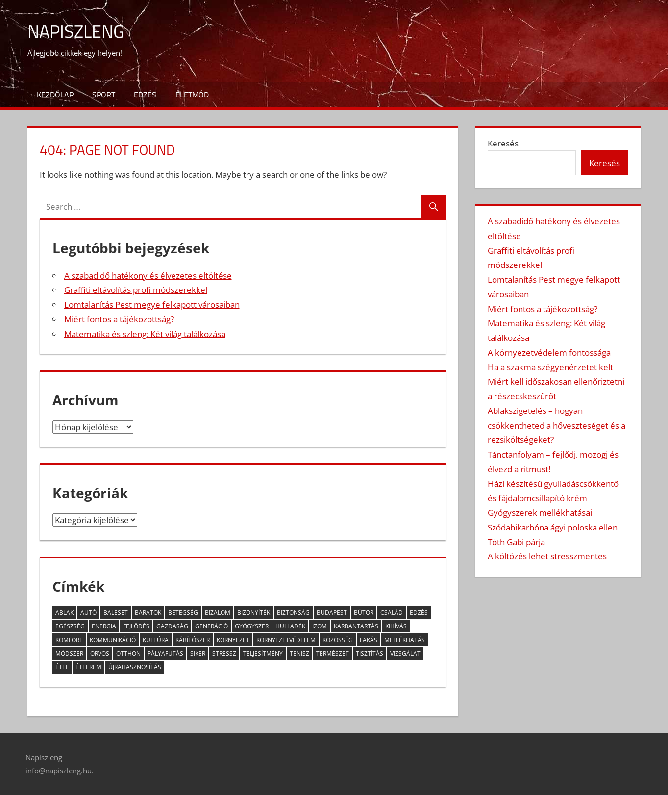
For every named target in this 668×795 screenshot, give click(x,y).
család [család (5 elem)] (391, 612)
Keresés (503, 143)
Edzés (145, 94)
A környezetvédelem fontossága (549, 352)
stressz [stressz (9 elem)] (224, 654)
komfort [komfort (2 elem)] (69, 640)
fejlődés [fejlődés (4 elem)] (136, 626)
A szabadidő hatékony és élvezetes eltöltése (148, 275)
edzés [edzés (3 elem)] (419, 612)
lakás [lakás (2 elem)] (368, 640)
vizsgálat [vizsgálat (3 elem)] (405, 654)
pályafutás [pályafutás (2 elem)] (165, 654)
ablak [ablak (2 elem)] (64, 612)
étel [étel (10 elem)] (62, 667)
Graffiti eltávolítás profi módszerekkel (135, 289)
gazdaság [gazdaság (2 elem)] (172, 626)
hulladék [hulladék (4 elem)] (290, 626)
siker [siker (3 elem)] (197, 654)
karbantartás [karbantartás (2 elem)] (356, 626)
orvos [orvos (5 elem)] (99, 654)
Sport (103, 94)
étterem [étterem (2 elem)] (88, 667)
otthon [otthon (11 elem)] (128, 654)
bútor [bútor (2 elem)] (363, 612)
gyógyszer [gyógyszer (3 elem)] (252, 626)
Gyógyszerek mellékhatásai (540, 512)
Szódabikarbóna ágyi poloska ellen (553, 527)
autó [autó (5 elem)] (88, 612)
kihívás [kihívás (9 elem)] (396, 626)
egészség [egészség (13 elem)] (70, 626)
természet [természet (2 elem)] (332, 654)
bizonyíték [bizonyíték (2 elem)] (253, 612)
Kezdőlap (55, 94)
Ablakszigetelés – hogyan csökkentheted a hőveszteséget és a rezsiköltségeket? (556, 425)
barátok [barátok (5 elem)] (148, 612)
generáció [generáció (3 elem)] (211, 626)
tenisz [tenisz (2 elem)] (299, 654)
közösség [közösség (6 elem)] (337, 640)
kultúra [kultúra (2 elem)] (156, 640)
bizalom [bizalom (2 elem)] (217, 612)
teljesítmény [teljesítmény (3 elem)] (263, 654)
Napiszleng (75, 31)
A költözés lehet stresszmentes (547, 556)
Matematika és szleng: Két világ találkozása (144, 333)
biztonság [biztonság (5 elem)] (293, 612)
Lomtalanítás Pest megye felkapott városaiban (152, 304)
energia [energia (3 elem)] (104, 626)
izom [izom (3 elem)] (319, 626)
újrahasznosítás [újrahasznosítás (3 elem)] (134, 667)
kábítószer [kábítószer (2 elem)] (192, 640)
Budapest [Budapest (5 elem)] (332, 612)
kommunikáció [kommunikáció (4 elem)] (113, 640)
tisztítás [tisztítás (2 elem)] (369, 654)
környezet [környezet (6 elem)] (233, 640)
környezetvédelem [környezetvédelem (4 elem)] (286, 640)
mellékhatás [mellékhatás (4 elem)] (404, 640)
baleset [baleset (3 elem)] (115, 612)
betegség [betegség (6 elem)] (183, 612)
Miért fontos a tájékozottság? (119, 319)
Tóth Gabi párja (516, 542)
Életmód (192, 94)
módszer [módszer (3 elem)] (69, 654)
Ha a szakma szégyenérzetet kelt (550, 367)
